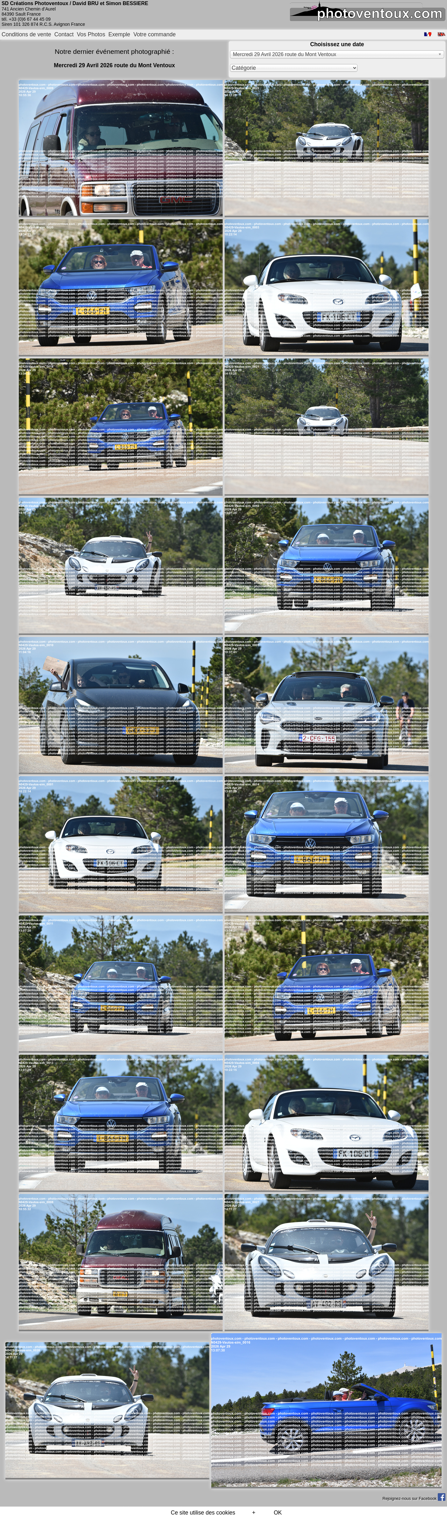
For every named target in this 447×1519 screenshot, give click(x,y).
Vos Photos (91, 34)
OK (278, 1512)
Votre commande (154, 34)
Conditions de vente (26, 34)
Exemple (119, 34)
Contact (64, 34)
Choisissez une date (337, 44)
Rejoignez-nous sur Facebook (413, 1498)
